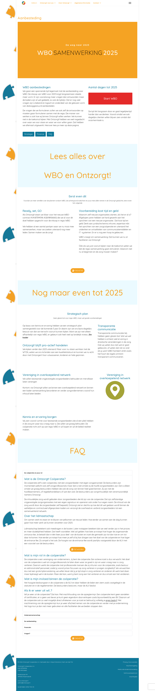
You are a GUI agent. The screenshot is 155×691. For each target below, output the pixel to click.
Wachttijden (133, 677)
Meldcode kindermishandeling (127, 669)
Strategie (28, 134)
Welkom (34, 3)
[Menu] (130, 3)
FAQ (50, 134)
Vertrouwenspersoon (130, 673)
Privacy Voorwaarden (130, 662)
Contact (96, 3)
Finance (40, 134)
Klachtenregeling (131, 666)
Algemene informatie (82, 3)
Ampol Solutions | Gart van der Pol (61, 662)
